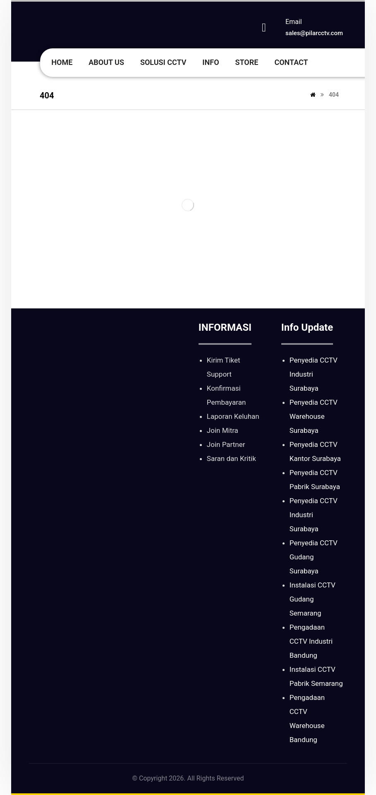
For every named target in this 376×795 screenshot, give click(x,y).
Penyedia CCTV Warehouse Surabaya (314, 416)
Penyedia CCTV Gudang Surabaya (314, 557)
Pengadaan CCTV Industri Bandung (311, 641)
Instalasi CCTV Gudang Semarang (312, 599)
